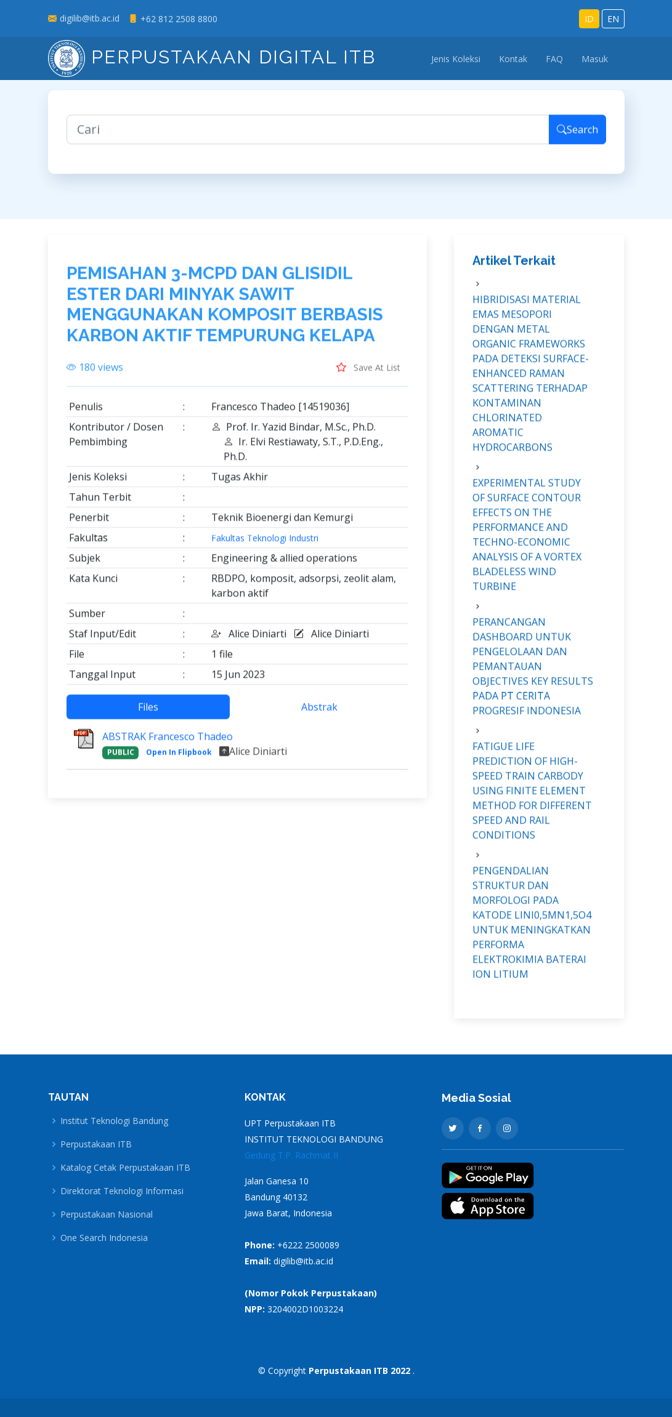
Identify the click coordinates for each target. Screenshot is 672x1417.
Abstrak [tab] (319, 714)
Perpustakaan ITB (96, 1144)
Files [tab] (148, 714)
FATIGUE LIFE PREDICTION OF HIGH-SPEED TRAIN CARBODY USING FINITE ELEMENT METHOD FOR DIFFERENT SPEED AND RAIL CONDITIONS (532, 798)
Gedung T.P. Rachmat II (291, 1155)
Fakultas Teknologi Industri (264, 545)
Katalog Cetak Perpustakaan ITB (125, 1167)
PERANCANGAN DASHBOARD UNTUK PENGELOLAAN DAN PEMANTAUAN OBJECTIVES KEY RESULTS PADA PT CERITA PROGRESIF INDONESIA (532, 673)
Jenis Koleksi (455, 59)
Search (577, 136)
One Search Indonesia (104, 1238)
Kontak (513, 59)
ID (589, 19)
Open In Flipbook (179, 759)
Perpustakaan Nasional (106, 1214)
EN (613, 19)
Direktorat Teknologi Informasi (122, 1191)
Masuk (594, 59)
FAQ (554, 59)
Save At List (368, 374)
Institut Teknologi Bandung (114, 1121)
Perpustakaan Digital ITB (212, 57)
